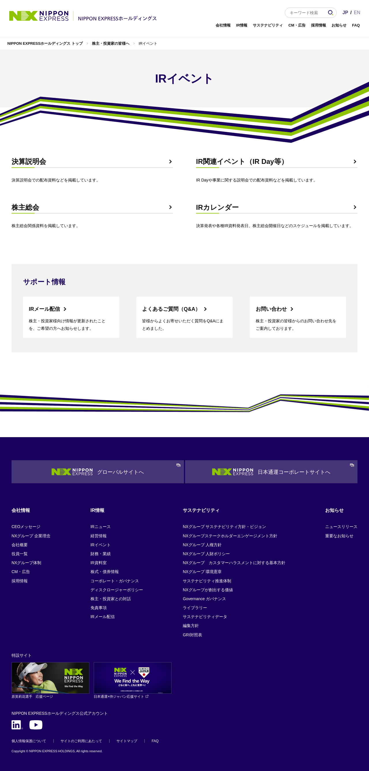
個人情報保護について (29, 741)
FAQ (356, 25)
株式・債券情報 (105, 571)
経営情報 (99, 536)
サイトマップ (126, 741)
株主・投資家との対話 (111, 598)
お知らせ (339, 25)
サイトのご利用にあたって (81, 741)
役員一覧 (20, 553)
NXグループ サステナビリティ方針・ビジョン (224, 526)
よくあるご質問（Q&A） (171, 309)
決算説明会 (29, 161)
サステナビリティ (268, 25)
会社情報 (223, 25)
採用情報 (318, 25)
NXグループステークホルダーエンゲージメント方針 (230, 536)
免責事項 (99, 607)
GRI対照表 (192, 634)
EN (357, 12)
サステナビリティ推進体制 (207, 581)
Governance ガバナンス (204, 598)
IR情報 (241, 25)
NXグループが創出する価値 (208, 589)
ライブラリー (195, 607)
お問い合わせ (271, 309)
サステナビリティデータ (205, 616)
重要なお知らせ (339, 536)
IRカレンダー (217, 207)
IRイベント (101, 544)
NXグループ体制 (26, 562)
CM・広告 (296, 25)
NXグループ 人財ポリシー (206, 553)
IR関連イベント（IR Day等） (242, 161)
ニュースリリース (341, 526)
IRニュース (101, 526)
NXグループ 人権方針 (202, 544)
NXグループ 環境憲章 (202, 571)
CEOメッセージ (26, 526)
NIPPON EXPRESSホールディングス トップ (45, 43)
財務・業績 (101, 553)
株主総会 (25, 207)
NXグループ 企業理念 (31, 536)
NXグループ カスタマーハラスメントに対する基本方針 (234, 562)
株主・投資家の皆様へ (110, 43)
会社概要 (20, 544)
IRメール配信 (44, 309)
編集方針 (191, 625)
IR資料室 (99, 562)
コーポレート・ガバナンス (115, 581)
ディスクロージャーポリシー (117, 589)
